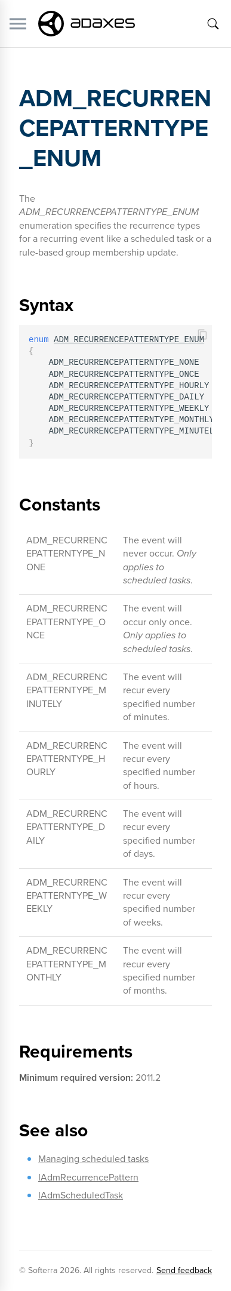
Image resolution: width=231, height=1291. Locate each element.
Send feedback (184, 1270)
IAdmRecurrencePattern (88, 1177)
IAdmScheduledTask (80, 1195)
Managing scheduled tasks (93, 1159)
